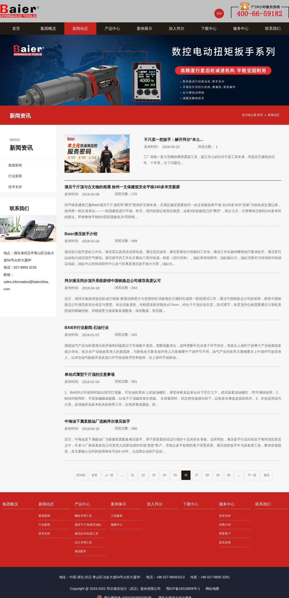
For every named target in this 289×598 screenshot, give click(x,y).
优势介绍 (225, 524)
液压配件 (80, 551)
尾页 (266, 475)
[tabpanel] (144, 80)
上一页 (109, 475)
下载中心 (209, 28)
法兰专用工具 (83, 542)
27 (196, 475)
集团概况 (48, 28)
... (122, 475)
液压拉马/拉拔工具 (87, 533)
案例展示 (144, 28)
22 (143, 475)
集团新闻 (15, 165)
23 (153, 475)
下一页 (252, 475)
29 (217, 475)
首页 (16, 28)
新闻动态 (80, 28)
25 (175, 475)
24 (164, 475)
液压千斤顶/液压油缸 (88, 524)
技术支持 (15, 187)
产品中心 (112, 28)
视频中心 (116, 524)
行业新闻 (15, 176)
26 (185, 475)
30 (228, 475)
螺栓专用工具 (83, 515)
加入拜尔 (176, 28)
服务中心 (241, 28)
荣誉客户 (225, 533)
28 (207, 475)
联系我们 (273, 28)
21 (132, 475)
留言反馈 (225, 542)
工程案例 (116, 515)
